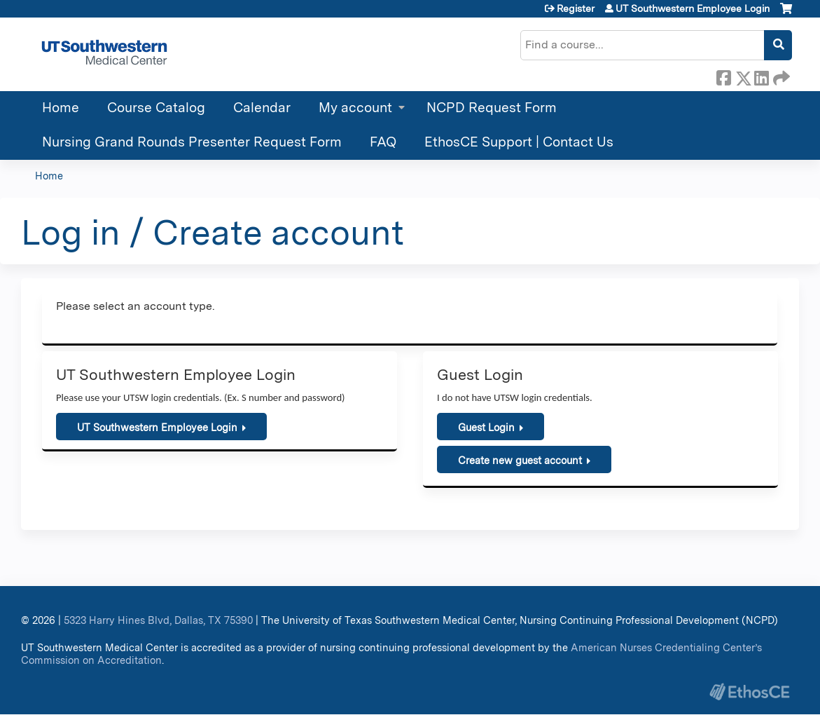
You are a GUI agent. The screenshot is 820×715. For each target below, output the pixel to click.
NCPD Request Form (491, 108)
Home (60, 108)
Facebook (723, 75)
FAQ (383, 142)
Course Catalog (156, 108)
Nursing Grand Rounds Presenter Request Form (192, 142)
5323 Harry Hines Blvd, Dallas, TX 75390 (158, 620)
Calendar (262, 108)
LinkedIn (761, 75)
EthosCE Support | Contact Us (518, 142)
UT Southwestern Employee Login (693, 8)
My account (355, 108)
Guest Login (486, 427)
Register (576, 8)
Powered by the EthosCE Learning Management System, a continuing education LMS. (749, 691)
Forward (780, 75)
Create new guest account (520, 460)
